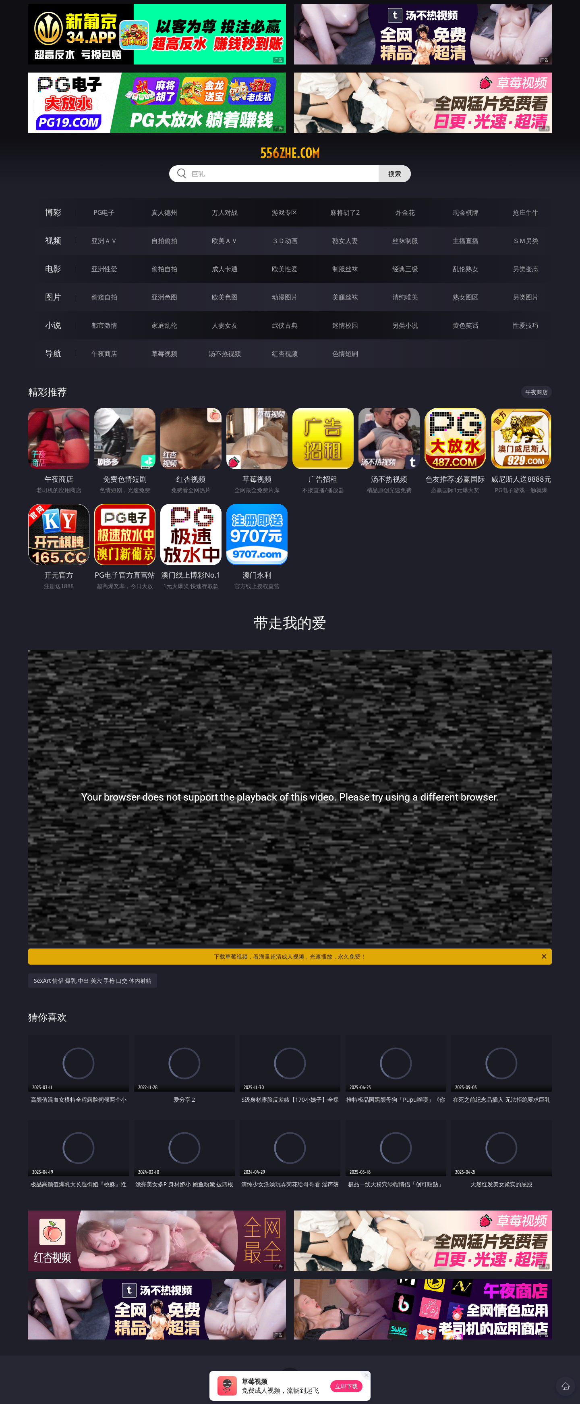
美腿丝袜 (345, 297)
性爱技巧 (526, 325)
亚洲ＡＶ (104, 240)
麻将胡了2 (345, 212)
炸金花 (405, 212)
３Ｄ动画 (285, 240)
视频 (53, 240)
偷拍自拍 (164, 268)
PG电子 (104, 212)
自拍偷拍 (164, 240)
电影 (53, 268)
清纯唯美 (405, 297)
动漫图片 (285, 297)
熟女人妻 (345, 240)
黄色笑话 (465, 325)
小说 (53, 325)
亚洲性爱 (104, 268)
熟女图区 (465, 297)
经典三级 (405, 268)
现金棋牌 (465, 212)
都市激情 (104, 325)
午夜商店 (104, 353)
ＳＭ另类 (526, 240)
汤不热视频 (225, 353)
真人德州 (164, 212)
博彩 (53, 212)
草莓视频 (164, 353)
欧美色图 (225, 297)
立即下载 (346, 1386)
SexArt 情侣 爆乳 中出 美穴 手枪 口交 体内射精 (92, 980)
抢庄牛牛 (526, 212)
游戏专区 (285, 212)
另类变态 (526, 268)
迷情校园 (345, 325)
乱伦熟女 (465, 268)
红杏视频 (285, 353)
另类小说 (405, 325)
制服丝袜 (345, 268)
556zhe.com (290, 153)
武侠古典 (285, 325)
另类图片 (526, 297)
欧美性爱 (285, 268)
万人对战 (225, 212)
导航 (53, 353)
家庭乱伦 (164, 325)
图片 (53, 296)
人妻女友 (225, 325)
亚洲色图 (164, 297)
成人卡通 (225, 268)
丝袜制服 (405, 240)
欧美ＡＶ (225, 240)
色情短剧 (345, 353)
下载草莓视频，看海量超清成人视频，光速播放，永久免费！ (381, 956)
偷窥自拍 (104, 297)
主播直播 (465, 240)
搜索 (394, 173)
